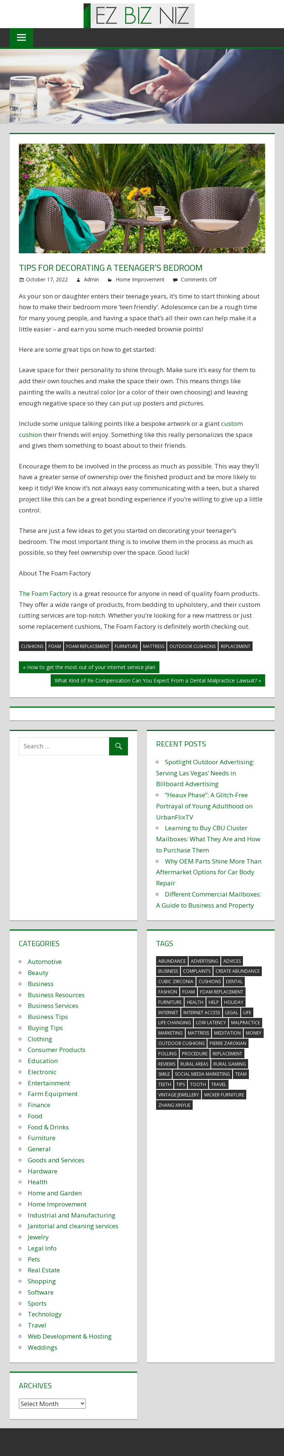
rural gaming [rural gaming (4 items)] (229, 1064)
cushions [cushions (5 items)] (210, 981)
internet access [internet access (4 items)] (201, 1012)
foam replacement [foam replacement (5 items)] (221, 992)
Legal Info (42, 1248)
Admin (91, 279)
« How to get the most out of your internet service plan (89, 667)
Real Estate (44, 1270)
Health (37, 1182)
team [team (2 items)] (241, 1074)
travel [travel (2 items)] (218, 1084)
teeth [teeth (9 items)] (164, 1084)
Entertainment (49, 1083)
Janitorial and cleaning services (73, 1226)
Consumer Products (56, 1049)
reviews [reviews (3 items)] (166, 1064)
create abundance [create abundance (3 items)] (238, 971)
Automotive (45, 961)
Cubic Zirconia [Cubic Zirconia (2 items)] (175, 981)
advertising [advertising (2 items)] (204, 961)
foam (54, 646)
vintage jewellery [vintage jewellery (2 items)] (178, 1095)
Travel (37, 1325)
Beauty (38, 972)
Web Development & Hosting (70, 1336)
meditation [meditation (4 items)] (227, 1033)
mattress (153, 646)
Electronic (42, 1072)
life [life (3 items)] (247, 1012)
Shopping (42, 1281)
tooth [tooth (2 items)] (198, 1084)
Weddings (42, 1347)
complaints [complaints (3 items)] (196, 971)
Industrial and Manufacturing (71, 1215)
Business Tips (48, 1016)
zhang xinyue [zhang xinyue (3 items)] (174, 1105)
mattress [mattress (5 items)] (198, 1033)
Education (43, 1060)
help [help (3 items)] (214, 1002)
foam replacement (87, 646)
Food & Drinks (48, 1127)
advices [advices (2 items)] (232, 961)
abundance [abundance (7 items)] (172, 961)
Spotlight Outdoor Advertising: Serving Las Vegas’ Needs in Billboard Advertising (205, 773)
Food (35, 1116)
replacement (235, 646)
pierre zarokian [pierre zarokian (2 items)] (228, 1043)
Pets (34, 1259)
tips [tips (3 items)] (180, 1084)
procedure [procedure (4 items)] (194, 1054)
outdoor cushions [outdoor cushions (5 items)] (181, 1043)
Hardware (42, 1171)
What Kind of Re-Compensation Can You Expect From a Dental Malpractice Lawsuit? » (158, 680)
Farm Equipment (53, 1093)
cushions (32, 646)
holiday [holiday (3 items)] (233, 1002)
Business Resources (56, 995)
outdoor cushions (192, 646)
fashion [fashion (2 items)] (167, 992)
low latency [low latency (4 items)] (211, 1022)
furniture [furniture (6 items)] (170, 1002)
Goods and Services (56, 1160)
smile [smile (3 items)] (164, 1074)
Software (41, 1292)
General (39, 1149)
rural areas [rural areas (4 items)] (194, 1064)
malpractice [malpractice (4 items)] (245, 1022)
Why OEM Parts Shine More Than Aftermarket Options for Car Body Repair (208, 872)
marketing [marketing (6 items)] (170, 1033)
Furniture (41, 1137)
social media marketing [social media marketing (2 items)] (202, 1074)
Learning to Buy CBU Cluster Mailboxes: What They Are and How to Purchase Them (208, 839)
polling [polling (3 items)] (167, 1054)
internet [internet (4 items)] (168, 1012)
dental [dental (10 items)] (234, 981)
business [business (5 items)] (168, 971)
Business (41, 983)
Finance (39, 1105)
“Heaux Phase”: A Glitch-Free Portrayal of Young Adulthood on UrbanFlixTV (204, 806)
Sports (37, 1303)
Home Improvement (140, 279)
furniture (126, 646)
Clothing (40, 1039)
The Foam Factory (45, 593)
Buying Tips (45, 1027)
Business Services (53, 1005)
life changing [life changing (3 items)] (174, 1022)
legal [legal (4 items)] (231, 1012)
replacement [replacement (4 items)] (227, 1054)
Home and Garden (55, 1193)
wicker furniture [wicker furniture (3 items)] (224, 1095)
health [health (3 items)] (195, 1002)
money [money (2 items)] (253, 1033)
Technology (45, 1314)
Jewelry (38, 1237)
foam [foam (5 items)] (188, 992)
